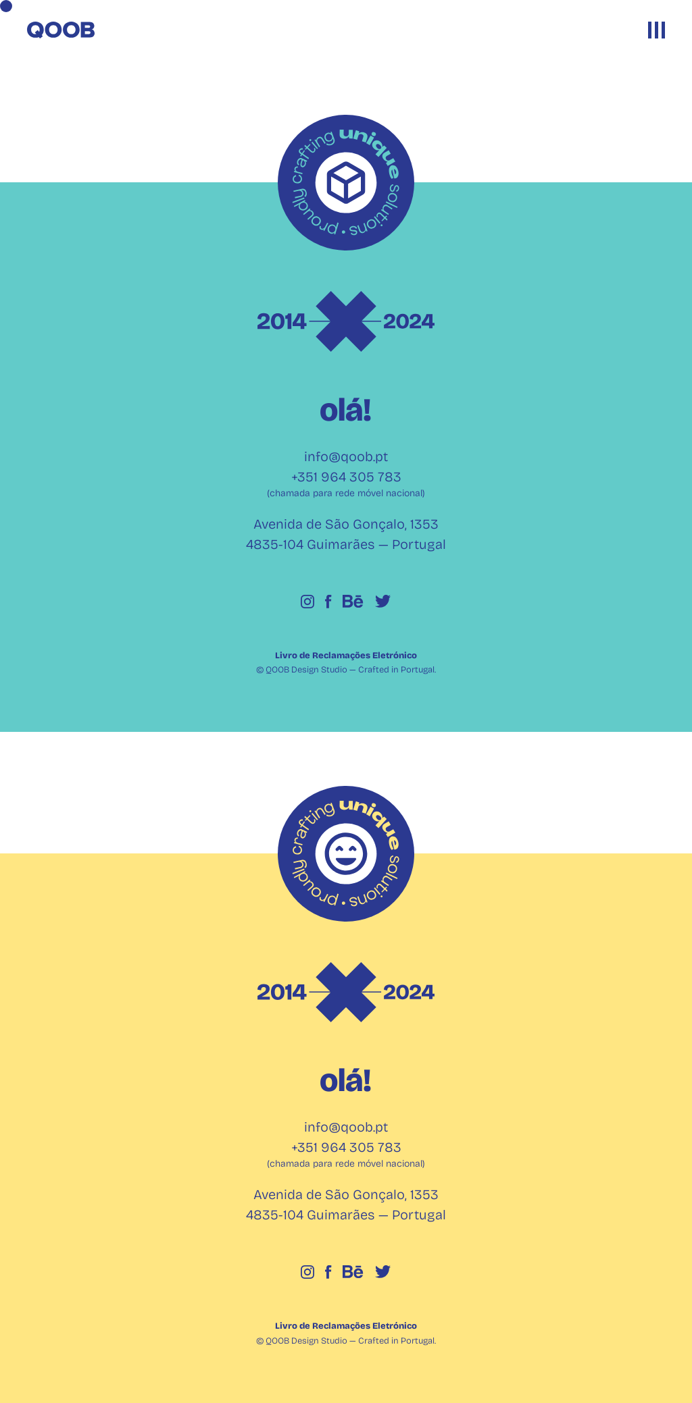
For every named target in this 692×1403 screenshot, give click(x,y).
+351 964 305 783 (346, 477)
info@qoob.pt (346, 456)
